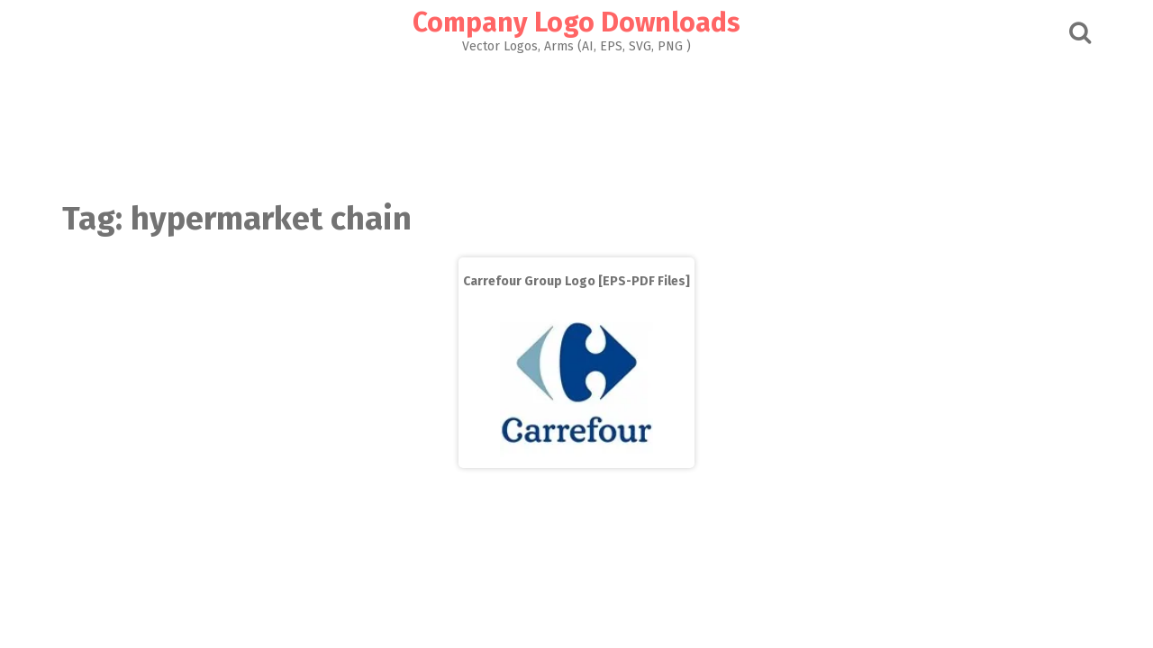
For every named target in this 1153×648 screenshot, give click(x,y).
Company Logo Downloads (576, 22)
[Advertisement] (576, 122)
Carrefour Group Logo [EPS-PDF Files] (576, 281)
